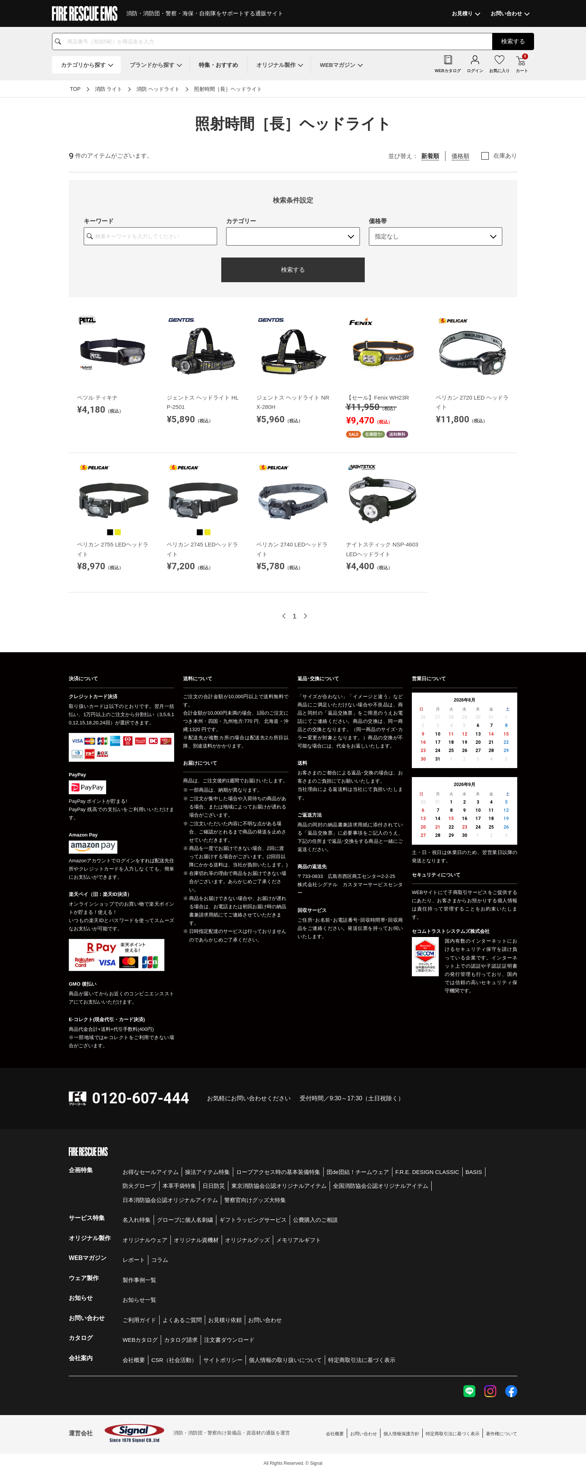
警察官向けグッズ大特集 (255, 1200)
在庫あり (505, 156)
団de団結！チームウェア (358, 1172)
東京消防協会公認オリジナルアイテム (279, 1186)
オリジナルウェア (145, 1240)
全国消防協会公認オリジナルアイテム (380, 1186)
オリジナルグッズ (247, 1240)
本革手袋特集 (179, 1186)
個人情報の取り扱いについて (285, 1360)
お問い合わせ (265, 1320)
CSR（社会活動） (174, 1360)
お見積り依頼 (225, 1320)
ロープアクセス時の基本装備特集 (278, 1172)
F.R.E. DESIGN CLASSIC (427, 1172)
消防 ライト (109, 89)
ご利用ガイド (139, 1320)
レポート (134, 1260)
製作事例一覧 (139, 1280)
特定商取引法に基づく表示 (361, 1360)
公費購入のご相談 (315, 1220)
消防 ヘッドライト (158, 89)
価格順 (460, 156)
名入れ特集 (137, 1220)
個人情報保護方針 (401, 1433)
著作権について (501, 1433)
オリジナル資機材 (196, 1240)
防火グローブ (139, 1186)
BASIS (474, 1172)
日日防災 (214, 1186)
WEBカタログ (140, 1340)
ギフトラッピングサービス (253, 1220)
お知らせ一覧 (139, 1300)
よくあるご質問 (182, 1320)
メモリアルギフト (298, 1240)
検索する (293, 269)
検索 (513, 41)
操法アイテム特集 (207, 1172)
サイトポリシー (223, 1360)
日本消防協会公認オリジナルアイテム (170, 1200)
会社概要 (134, 1360)
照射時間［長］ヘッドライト (228, 89)
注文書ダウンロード (229, 1340)
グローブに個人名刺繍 (185, 1220)
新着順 (430, 156)
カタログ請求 (181, 1340)
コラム (159, 1260)
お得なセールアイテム (151, 1172)
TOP (75, 89)
